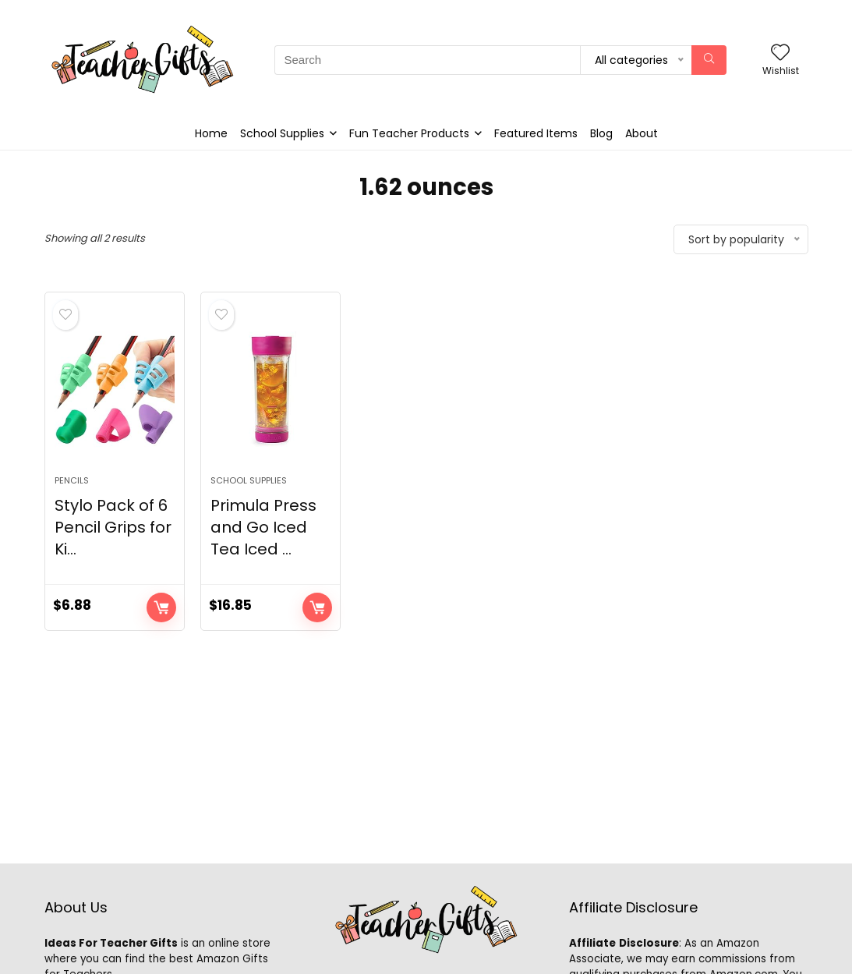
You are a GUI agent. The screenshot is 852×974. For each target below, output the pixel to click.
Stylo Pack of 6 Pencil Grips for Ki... (113, 527)
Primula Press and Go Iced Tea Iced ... (263, 527)
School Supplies (282, 133)
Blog (601, 133)
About (641, 133)
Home (211, 133)
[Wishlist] (780, 53)
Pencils (72, 480)
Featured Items (536, 133)
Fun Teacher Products (409, 133)
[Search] (708, 60)
